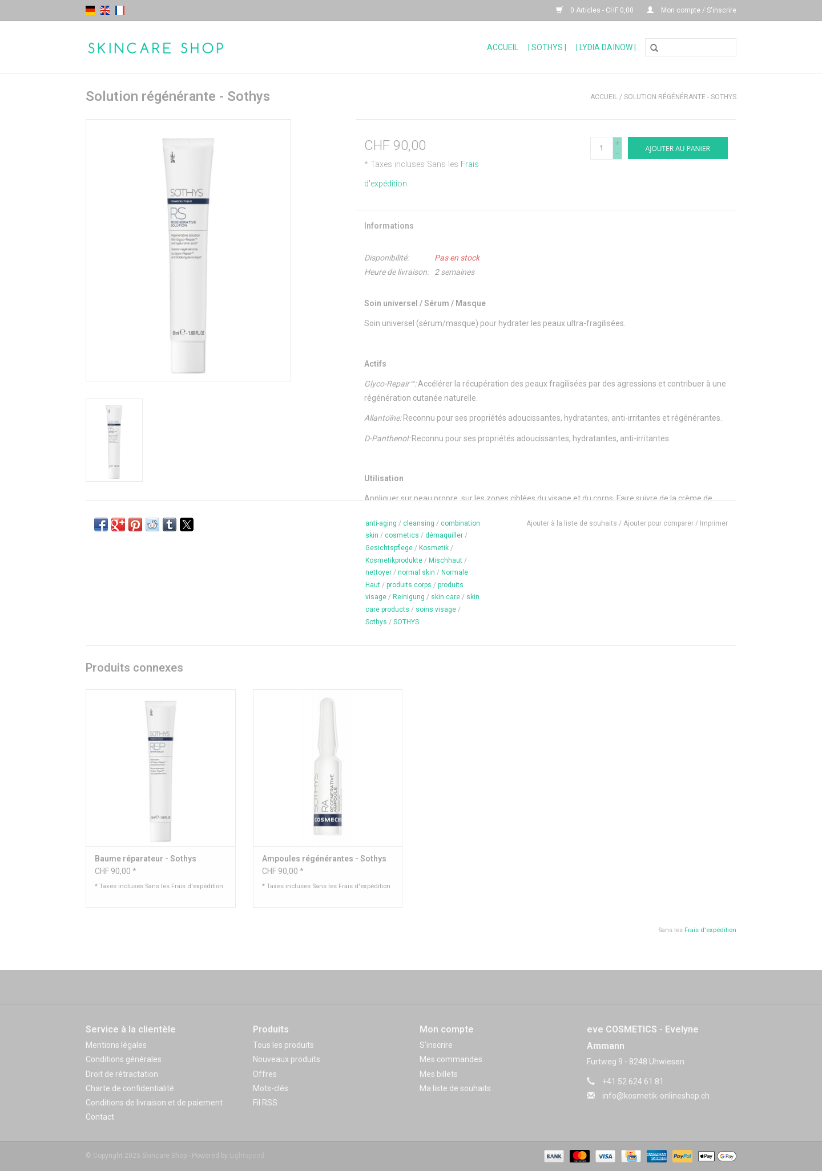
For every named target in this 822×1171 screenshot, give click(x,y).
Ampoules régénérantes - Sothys (324, 858)
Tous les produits (283, 1045)
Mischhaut (445, 560)
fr (119, 10)
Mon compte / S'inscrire (691, 10)
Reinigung (409, 597)
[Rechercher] (690, 47)
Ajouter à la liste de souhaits (572, 523)
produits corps (409, 585)
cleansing (418, 523)
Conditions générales (124, 1059)
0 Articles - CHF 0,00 (595, 10)
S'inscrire (436, 1045)
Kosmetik (434, 548)
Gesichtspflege (389, 548)
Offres (265, 1074)
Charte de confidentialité (130, 1088)
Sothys (376, 622)
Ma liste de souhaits (455, 1088)
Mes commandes (451, 1059)
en (105, 10)
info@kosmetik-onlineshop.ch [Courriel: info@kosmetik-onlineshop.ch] (656, 1095)
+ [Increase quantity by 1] (617, 143)
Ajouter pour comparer (659, 523)
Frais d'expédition (197, 886)
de (90, 10)
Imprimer (714, 523)
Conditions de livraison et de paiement (154, 1102)
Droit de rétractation (122, 1074)
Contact (100, 1116)
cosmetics (402, 535)
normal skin (416, 572)
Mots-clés (270, 1088)
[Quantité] (601, 148)
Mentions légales (116, 1045)
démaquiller (444, 535)
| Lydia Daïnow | (606, 47)
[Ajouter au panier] (678, 148)
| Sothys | (547, 47)
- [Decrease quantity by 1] (617, 153)
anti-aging (381, 523)
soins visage (436, 609)
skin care (445, 597)
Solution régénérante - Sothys (680, 97)
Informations (389, 225)
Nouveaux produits (286, 1059)
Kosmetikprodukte (393, 560)
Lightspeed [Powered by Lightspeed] (246, 1156)
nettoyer (378, 572)
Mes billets (439, 1074)
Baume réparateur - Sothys (145, 858)
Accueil (502, 47)
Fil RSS (265, 1102)
